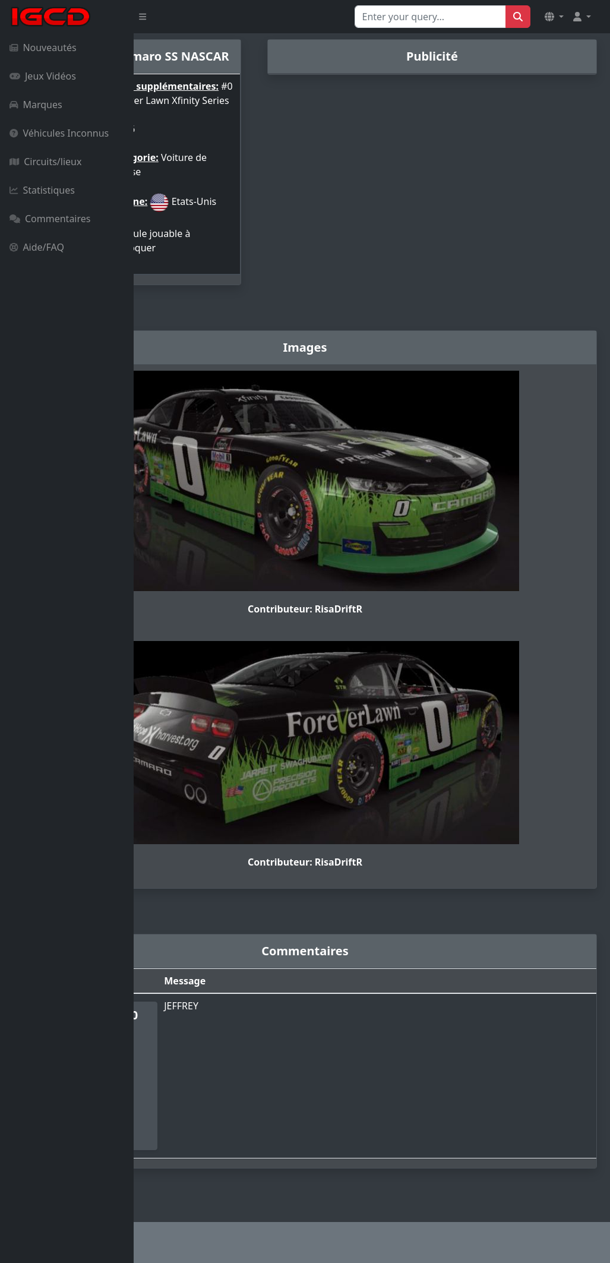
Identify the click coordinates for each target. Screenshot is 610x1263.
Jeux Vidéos (43, 76)
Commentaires (50, 218)
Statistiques (42, 190)
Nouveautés (43, 47)
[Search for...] (430, 16)
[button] (554, 17)
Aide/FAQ (37, 247)
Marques (36, 104)
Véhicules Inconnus (59, 133)
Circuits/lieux (45, 161)
